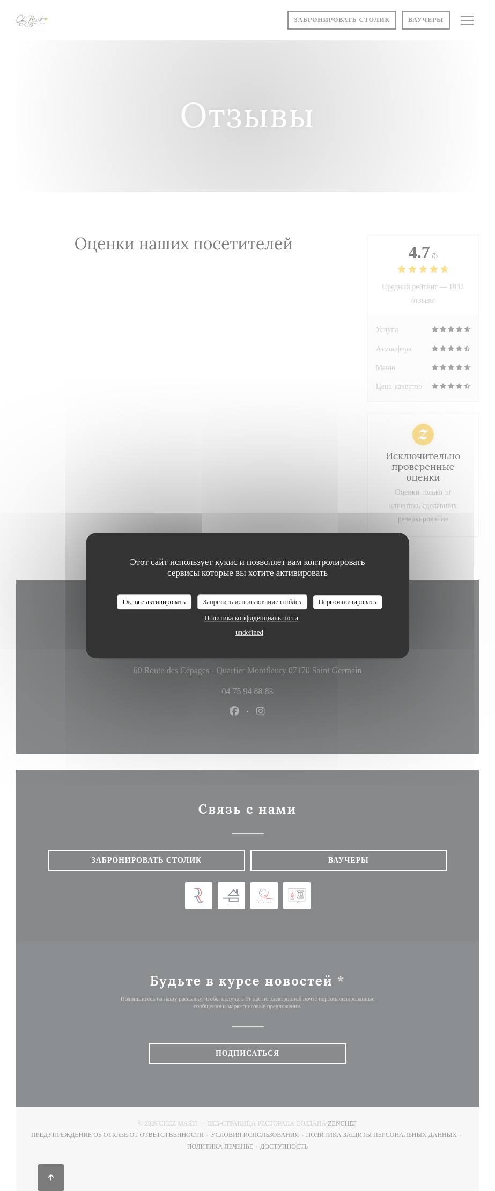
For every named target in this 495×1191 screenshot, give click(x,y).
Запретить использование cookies (252, 602)
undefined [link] (249, 632)
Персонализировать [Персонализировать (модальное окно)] (347, 602)
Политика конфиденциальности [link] (251, 618)
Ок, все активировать (154, 602)
